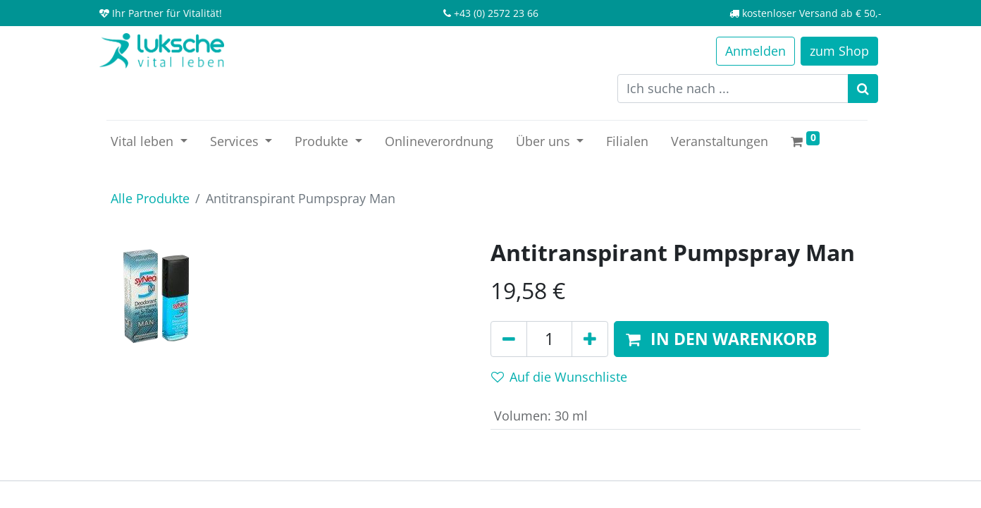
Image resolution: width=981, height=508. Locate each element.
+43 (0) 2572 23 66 (496, 13)
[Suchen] (863, 88)
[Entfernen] (508, 339)
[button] (721, 339)
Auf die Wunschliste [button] (559, 376)
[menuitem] (439, 141)
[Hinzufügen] (590, 339)
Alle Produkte (150, 198)
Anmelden (755, 50)
